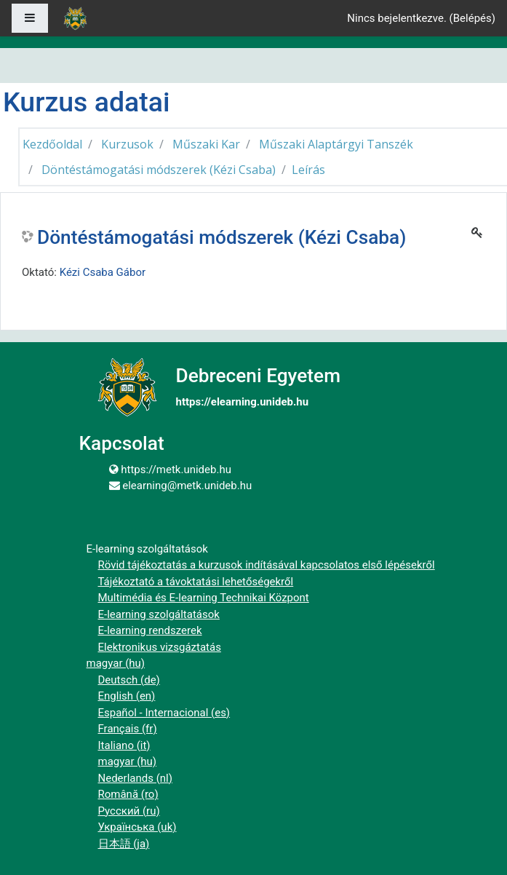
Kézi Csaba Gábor (102, 272)
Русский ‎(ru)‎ (129, 810)
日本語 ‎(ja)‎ (124, 843)
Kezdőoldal (52, 144)
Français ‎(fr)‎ (127, 728)
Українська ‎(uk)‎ (137, 827)
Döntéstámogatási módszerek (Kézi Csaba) (158, 170)
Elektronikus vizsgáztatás (159, 647)
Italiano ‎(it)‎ (124, 745)
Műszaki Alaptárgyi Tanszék (336, 144)
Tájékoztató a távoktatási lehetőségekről (196, 581)
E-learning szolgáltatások (159, 614)
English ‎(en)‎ (127, 695)
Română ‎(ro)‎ (128, 794)
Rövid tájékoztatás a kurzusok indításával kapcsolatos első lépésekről (266, 564)
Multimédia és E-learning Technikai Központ (203, 597)
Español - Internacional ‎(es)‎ (164, 712)
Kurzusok (127, 144)
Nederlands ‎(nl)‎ (135, 778)
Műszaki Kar (206, 144)
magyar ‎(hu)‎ (116, 663)
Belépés (472, 18)
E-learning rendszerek (150, 630)
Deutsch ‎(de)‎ (129, 679)
